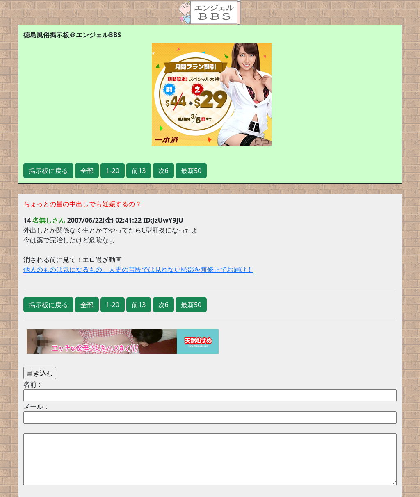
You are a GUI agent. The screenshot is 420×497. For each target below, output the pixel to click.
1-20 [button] (112, 170)
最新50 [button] (191, 170)
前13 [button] (139, 170)
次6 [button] (163, 170)
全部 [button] (87, 170)
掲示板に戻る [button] (48, 170)
